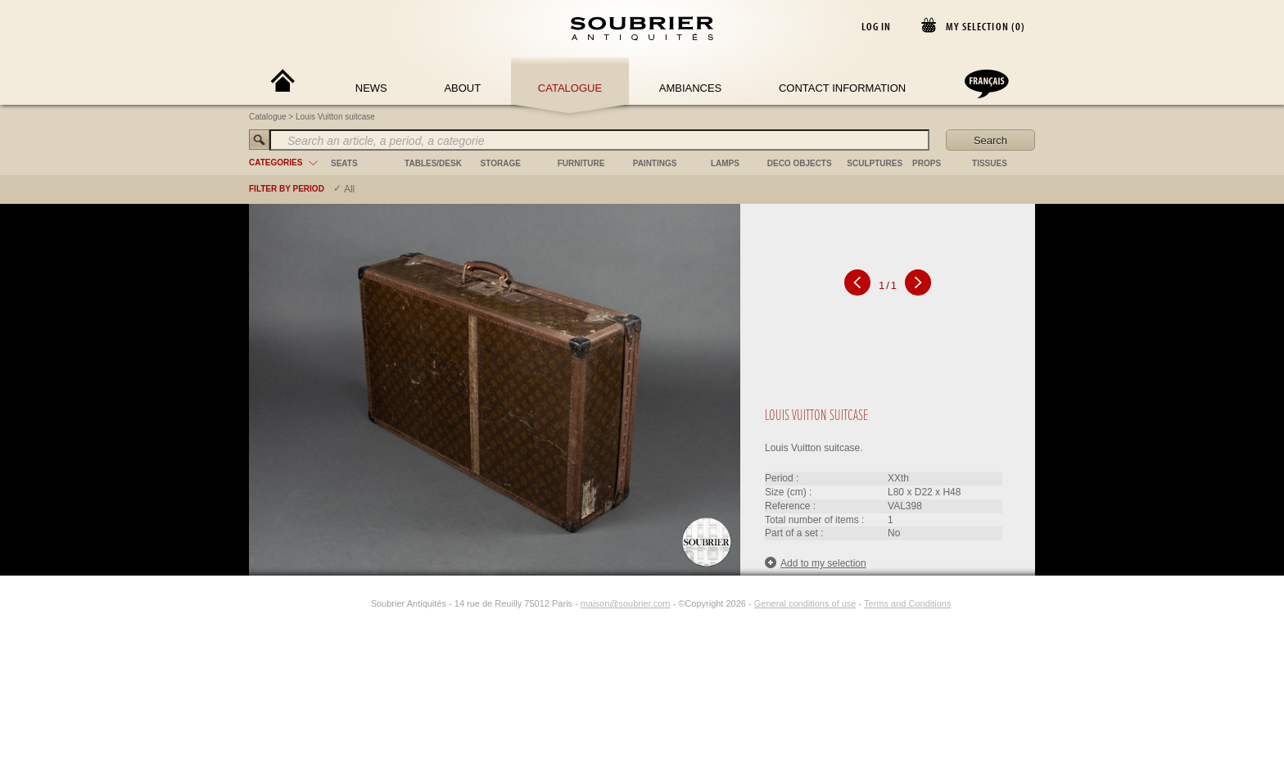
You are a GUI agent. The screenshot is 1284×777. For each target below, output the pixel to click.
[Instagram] (360, 603)
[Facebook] (341, 603)
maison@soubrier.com (626, 603)
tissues (989, 163)
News (371, 88)
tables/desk (433, 163)
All (349, 189)
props (926, 163)
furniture (581, 163)
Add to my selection (815, 563)
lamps (725, 163)
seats (344, 163)
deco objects (799, 163)
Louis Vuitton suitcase (335, 116)
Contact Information (842, 88)
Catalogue (570, 88)
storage (501, 163)
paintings (655, 163)
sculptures (874, 163)
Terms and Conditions (907, 603)
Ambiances (690, 88)
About (462, 88)
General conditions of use (805, 603)
